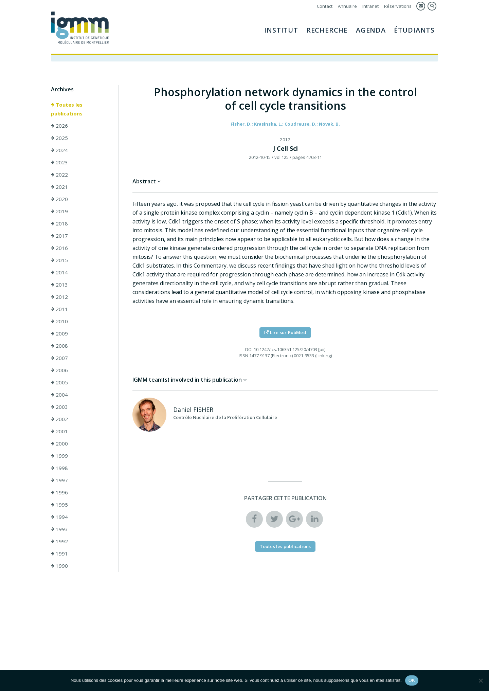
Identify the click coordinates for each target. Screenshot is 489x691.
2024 (59, 150)
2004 (59, 395)
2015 (59, 260)
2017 (59, 236)
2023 (59, 162)
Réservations (398, 6)
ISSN (243, 356)
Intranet (370, 6)
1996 (59, 492)
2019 (59, 211)
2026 (59, 126)
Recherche (327, 30)
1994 (59, 517)
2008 (59, 346)
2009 (59, 333)
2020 (59, 199)
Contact (324, 6)
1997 (59, 480)
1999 (59, 456)
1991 (59, 553)
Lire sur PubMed (285, 333)
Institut (281, 30)
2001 (59, 431)
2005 (59, 382)
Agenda (371, 30)
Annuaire (347, 6)
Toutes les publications (67, 109)
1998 (59, 468)
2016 (59, 248)
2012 (59, 297)
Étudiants (414, 30)
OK (412, 680)
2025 (59, 138)
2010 (59, 321)
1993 (59, 529)
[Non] (480, 680)
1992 (59, 541)
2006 (59, 370)
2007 (59, 358)
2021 (59, 187)
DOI (249, 350)
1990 (59, 566)
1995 (59, 505)
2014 (59, 272)
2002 (59, 419)
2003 (59, 407)
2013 (59, 284)
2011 (59, 309)
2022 (59, 174)
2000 (59, 443)
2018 (59, 223)
